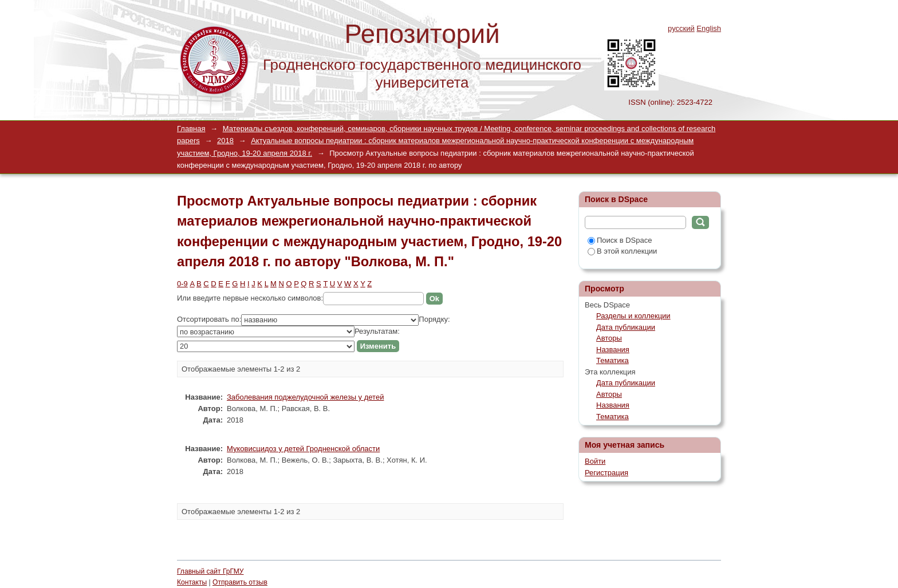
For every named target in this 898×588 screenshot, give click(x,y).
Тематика (612, 360)
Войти (595, 461)
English (708, 28)
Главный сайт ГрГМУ (210, 571)
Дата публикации (625, 327)
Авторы (609, 338)
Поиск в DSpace (620, 240)
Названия (612, 349)
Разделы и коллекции (633, 315)
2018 (225, 140)
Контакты (192, 582)
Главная (191, 128)
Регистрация (606, 472)
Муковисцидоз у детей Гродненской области (303, 448)
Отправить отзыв (239, 582)
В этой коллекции (622, 251)
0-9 (182, 283)
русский (681, 28)
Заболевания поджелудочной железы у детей (305, 397)
